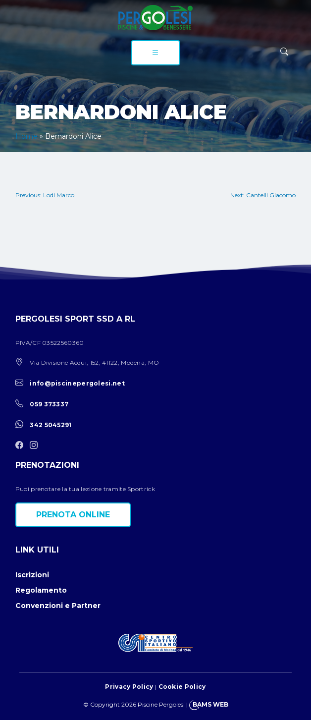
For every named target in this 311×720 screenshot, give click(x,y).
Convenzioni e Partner (58, 605)
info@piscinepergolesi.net (77, 383)
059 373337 (49, 404)
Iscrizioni (32, 574)
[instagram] (36, 445)
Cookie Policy (182, 686)
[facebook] (21, 445)
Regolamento (41, 590)
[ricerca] (284, 51)
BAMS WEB (210, 704)
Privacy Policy (129, 686)
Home (26, 136)
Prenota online (73, 514)
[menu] (155, 52)
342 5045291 (50, 425)
